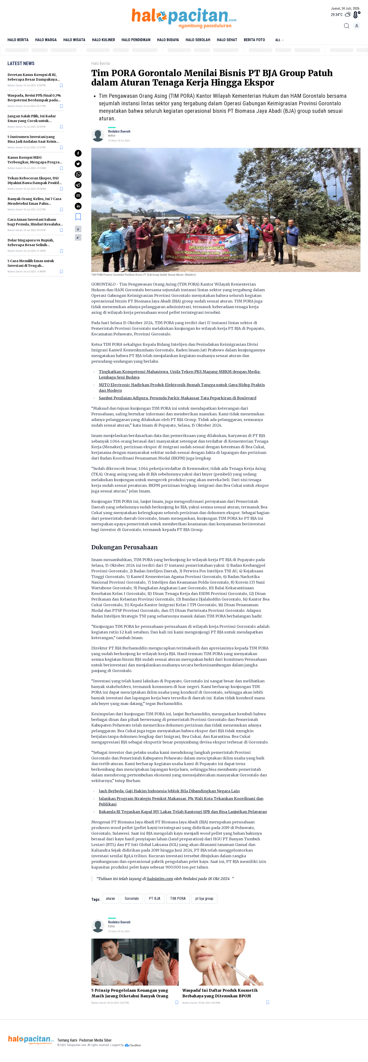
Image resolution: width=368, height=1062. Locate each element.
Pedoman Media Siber (95, 1040)
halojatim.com (160, 878)
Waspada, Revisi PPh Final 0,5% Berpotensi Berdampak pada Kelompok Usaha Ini (34, 100)
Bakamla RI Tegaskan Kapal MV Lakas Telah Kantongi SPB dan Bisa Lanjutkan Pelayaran (183, 811)
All (279, 40)
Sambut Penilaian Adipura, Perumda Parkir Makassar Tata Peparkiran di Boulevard (177, 398)
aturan (110, 898)
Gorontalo (132, 898)
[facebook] (78, 153)
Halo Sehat (227, 40)
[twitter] (78, 163)
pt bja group (204, 898)
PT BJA (154, 898)
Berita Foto (254, 40)
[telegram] (78, 185)
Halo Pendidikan (136, 40)
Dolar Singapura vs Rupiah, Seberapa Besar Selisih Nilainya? (31, 245)
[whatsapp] (78, 174)
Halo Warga (46, 40)
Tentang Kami (67, 1040)
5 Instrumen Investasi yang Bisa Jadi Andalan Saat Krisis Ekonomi (32, 141)
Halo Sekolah (198, 40)
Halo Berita (18, 40)
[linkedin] (78, 206)
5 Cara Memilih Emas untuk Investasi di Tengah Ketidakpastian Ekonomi (31, 265)
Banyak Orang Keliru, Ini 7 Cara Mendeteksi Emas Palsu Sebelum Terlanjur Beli (34, 203)
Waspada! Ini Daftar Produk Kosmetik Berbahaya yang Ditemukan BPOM (220, 993)
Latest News (21, 63)
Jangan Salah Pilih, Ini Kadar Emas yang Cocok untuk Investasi (32, 121)
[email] (78, 195)
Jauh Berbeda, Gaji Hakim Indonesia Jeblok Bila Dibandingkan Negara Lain (169, 791)
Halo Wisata (74, 40)
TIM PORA (178, 898)
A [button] (78, 229)
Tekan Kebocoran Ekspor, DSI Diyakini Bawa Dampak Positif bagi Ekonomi (33, 183)
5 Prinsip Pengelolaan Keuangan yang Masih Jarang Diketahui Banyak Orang (129, 993)
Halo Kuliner (103, 40)
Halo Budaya (168, 40)
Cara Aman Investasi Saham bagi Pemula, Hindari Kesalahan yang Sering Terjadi (35, 224)
